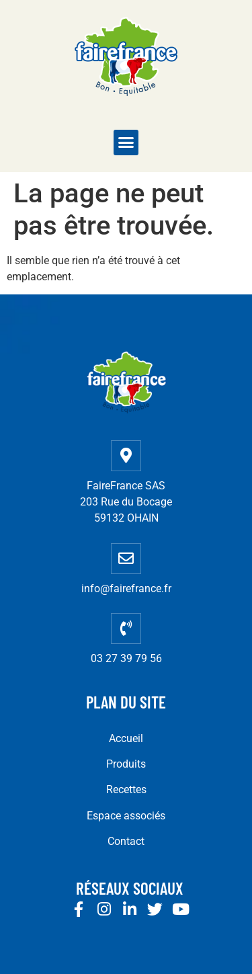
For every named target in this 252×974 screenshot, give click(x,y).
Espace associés (126, 815)
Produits (126, 764)
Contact (126, 841)
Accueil (126, 738)
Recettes (126, 789)
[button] (126, 142)
